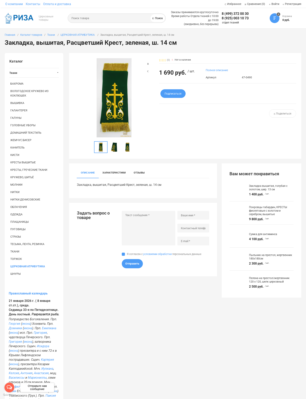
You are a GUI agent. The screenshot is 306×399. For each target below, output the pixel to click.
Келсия (14, 373)
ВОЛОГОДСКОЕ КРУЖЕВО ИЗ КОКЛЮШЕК (29, 93)
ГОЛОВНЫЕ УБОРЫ (23, 125)
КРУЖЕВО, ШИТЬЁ (22, 177)
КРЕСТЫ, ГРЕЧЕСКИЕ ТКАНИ (28, 169)
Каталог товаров (31, 34)
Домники (15, 328)
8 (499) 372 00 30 (235, 14)
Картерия (47, 359)
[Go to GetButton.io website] (9, 395)
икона (26, 324)
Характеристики (114, 172)
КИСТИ (14, 155)
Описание (88, 172)
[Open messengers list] (9, 387)
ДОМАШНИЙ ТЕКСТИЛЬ (25, 132)
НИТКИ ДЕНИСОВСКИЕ (25, 199)
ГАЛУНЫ (15, 117)
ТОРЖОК (16, 258)
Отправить (132, 263)
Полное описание (217, 70)
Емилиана (49, 328)
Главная (10, 34)
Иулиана (47, 368)
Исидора (43, 346)
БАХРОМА (16, 83)
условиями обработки (157, 254)
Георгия (14, 324)
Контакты (33, 4)
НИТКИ (15, 192)
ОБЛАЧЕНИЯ (18, 206)
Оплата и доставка (57, 4)
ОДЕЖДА (16, 214)
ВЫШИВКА (17, 103)
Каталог (16, 61)
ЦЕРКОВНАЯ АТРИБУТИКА (77, 34)
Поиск (158, 18)
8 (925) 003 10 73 (235, 18)
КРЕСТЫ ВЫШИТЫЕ (23, 162)
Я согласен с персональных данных (164, 254)
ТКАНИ (14, 251)
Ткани (51, 34)
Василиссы (17, 377)
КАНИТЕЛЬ (17, 147)
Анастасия (41, 373)
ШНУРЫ (15, 273)
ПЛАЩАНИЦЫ (19, 221)
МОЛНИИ (16, 184)
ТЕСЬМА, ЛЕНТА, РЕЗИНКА (27, 244)
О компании (14, 4)
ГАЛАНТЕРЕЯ (18, 110)
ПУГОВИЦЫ (18, 229)
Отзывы (139, 172)
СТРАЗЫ (15, 236)
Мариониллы (37, 377)
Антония (26, 373)
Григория (40, 333)
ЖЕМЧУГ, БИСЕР (20, 140)
